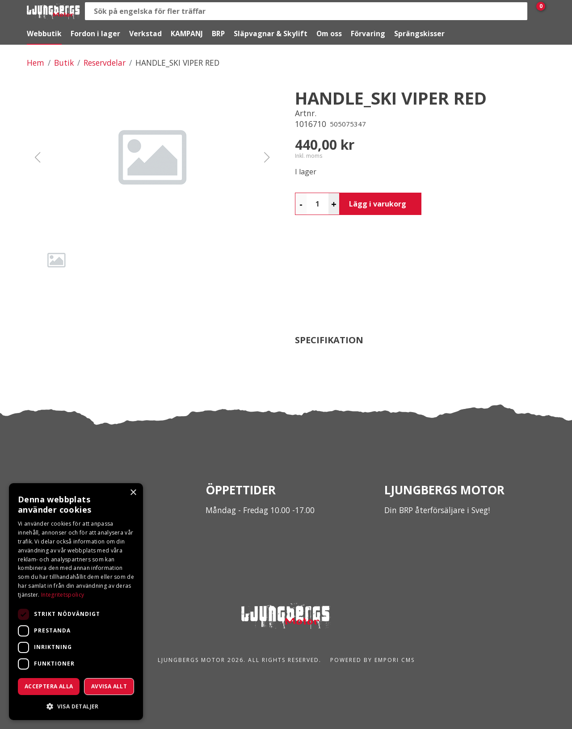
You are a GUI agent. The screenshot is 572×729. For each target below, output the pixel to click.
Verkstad (145, 33)
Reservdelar (105, 62)
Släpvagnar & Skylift (270, 33)
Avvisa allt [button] (109, 686)
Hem (35, 62)
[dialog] (76, 601)
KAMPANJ (187, 33)
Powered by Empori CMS (372, 660)
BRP (218, 33)
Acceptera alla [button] (49, 686)
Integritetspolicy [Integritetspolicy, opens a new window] (62, 594)
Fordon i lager (95, 33)
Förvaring (368, 33)
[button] (152, 157)
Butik (64, 62)
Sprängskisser (419, 33)
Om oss (329, 33)
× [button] (133, 492)
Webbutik (44, 33)
